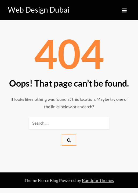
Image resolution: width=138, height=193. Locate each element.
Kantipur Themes (98, 180)
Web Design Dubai (38, 9)
